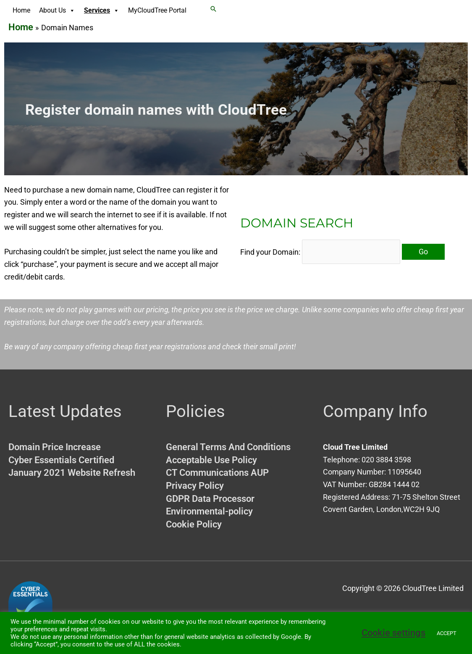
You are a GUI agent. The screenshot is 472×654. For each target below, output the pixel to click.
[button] (213, 9)
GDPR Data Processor (210, 498)
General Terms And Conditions (228, 447)
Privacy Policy (195, 485)
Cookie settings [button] (393, 633)
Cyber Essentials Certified (61, 460)
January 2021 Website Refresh (71, 472)
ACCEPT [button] (446, 633)
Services (101, 10)
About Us (57, 10)
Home (21, 10)
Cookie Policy (194, 524)
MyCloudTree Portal (157, 10)
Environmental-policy (209, 511)
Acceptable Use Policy (211, 460)
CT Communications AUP (217, 472)
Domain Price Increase (54, 447)
